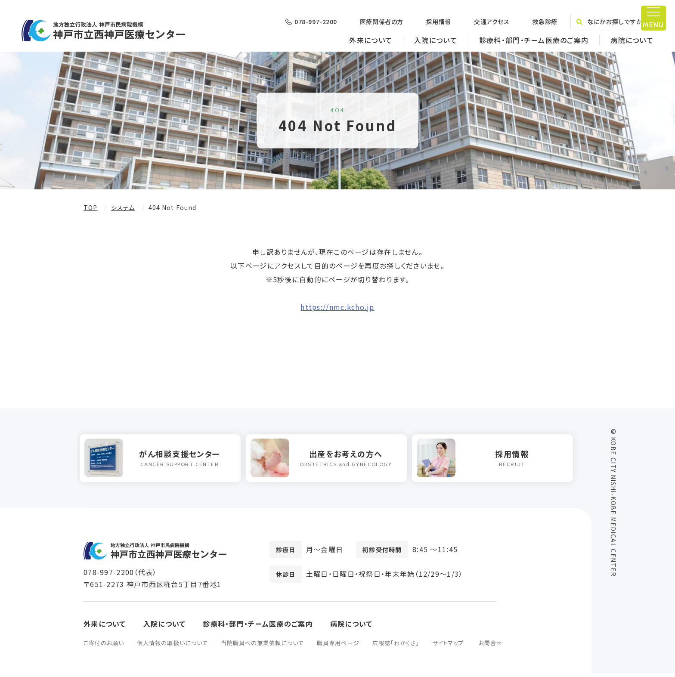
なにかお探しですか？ (611, 21)
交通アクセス (491, 21)
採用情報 (438, 21)
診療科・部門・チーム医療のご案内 (533, 40)
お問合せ (490, 647)
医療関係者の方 (381, 21)
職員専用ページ (338, 647)
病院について (631, 40)
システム (123, 207)
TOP (90, 207)
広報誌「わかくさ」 (395, 647)
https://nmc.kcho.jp (337, 307)
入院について (435, 40)
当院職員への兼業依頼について (262, 647)
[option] (164, 460)
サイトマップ (448, 647)
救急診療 (544, 21)
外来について (370, 40)
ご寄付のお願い (104, 647)
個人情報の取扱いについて (172, 647)
